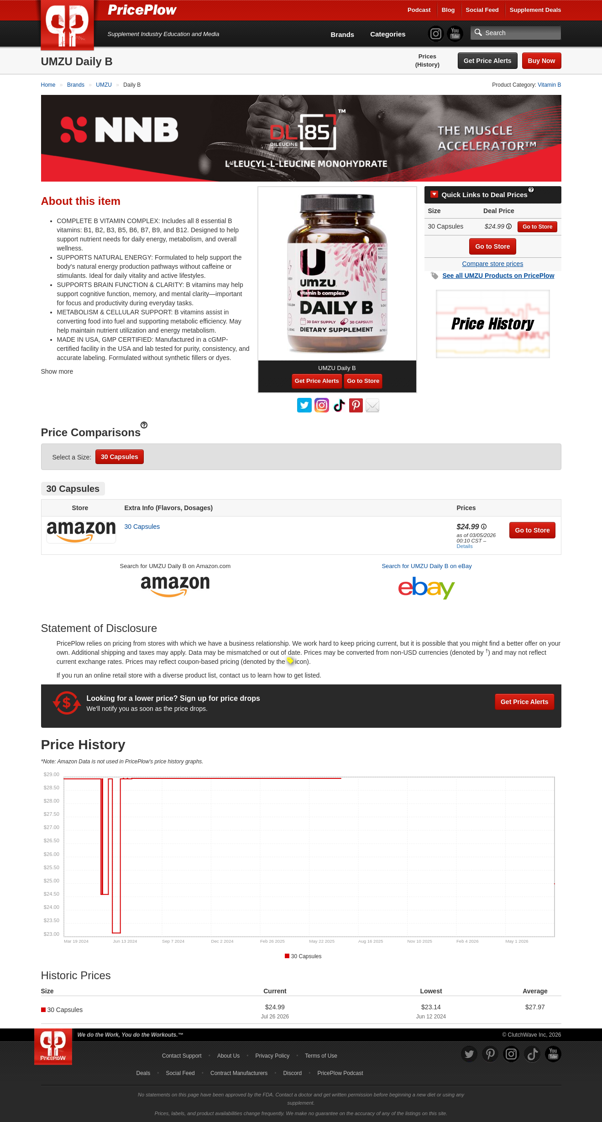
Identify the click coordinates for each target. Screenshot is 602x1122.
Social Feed (482, 9)
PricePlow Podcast (340, 1073)
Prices (427, 56)
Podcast (419, 9)
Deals (143, 1073)
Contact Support (182, 1056)
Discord (292, 1073)
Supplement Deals (535, 9)
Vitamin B (549, 85)
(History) (427, 64)
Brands (343, 34)
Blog (448, 9)
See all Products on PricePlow (498, 275)
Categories (388, 34)
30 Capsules (119, 456)
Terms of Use (321, 1056)
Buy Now (541, 60)
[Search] (515, 33)
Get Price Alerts (488, 60)
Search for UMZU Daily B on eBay (426, 566)
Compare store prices (492, 263)
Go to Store (537, 227)
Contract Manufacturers (238, 1073)
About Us (228, 1056)
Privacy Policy (272, 1056)
